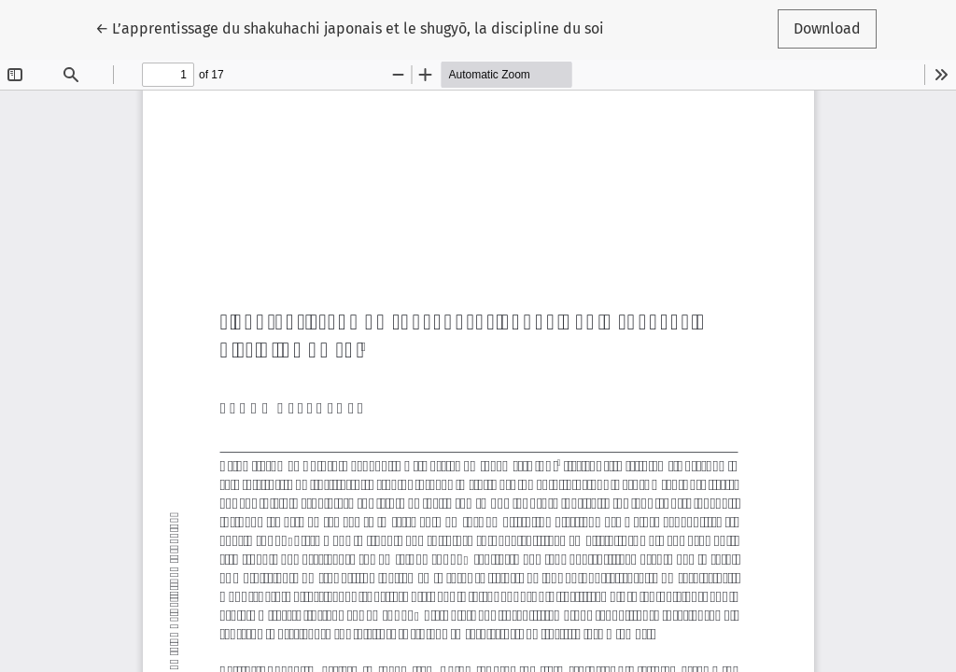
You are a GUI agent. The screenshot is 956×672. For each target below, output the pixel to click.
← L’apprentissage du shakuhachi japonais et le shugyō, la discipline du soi (349, 27)
